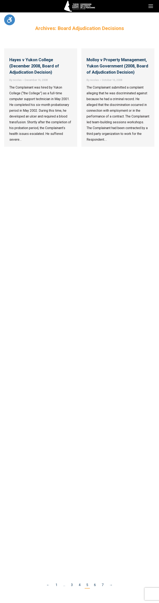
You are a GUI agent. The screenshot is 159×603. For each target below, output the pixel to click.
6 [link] (95, 585)
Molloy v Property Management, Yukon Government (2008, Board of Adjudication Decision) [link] (117, 66)
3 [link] (72, 585)
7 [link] (103, 585)
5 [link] (87, 585)
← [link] (48, 585)
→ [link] (111, 585)
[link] (9, 19)
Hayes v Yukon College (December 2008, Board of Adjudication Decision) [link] (34, 66)
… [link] (64, 585)
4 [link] (80, 585)
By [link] (15, 80)
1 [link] (56, 585)
